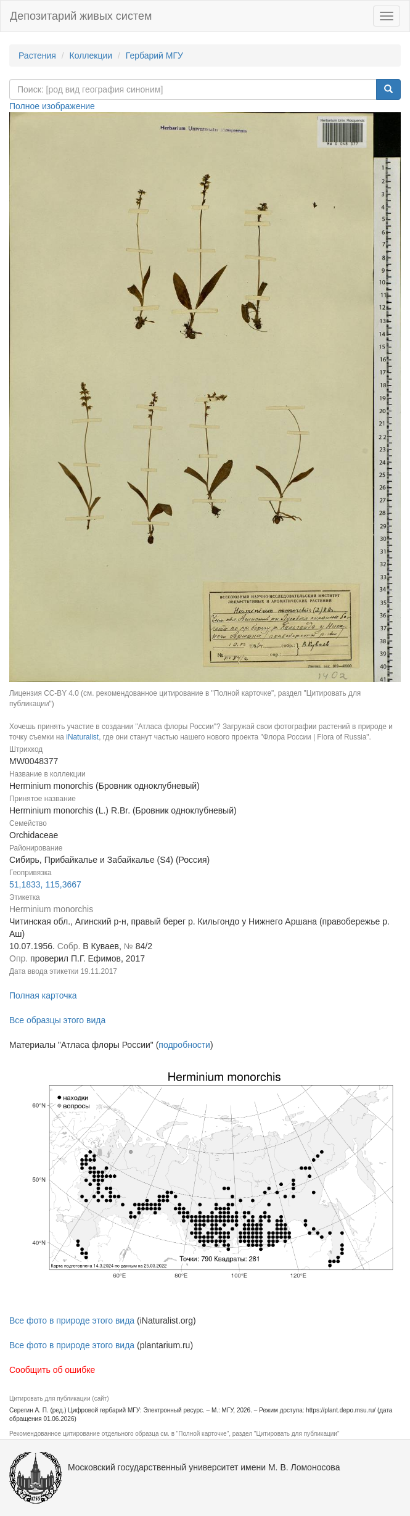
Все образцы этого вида (57, 1020)
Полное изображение (52, 106)
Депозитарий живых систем (81, 16)
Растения (37, 55)
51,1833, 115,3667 (45, 884)
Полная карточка (43, 995)
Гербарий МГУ (154, 55)
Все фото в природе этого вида (71, 1320)
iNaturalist (82, 737)
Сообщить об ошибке (52, 1370)
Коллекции (91, 55)
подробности (184, 1045)
